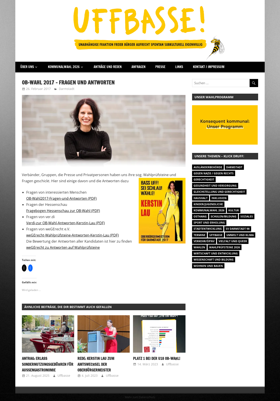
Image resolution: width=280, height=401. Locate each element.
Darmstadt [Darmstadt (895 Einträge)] (234, 167)
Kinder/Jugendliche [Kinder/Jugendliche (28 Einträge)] (208, 204)
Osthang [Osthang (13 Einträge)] (200, 216)
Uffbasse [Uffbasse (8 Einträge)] (215, 235)
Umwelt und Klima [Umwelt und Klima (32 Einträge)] (240, 235)
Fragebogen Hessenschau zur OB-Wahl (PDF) (63, 210)
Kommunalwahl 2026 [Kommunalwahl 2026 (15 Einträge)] (209, 210)
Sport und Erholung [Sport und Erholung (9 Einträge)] (209, 222)
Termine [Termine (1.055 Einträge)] (199, 235)
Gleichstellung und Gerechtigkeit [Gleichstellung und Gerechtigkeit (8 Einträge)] (219, 192)
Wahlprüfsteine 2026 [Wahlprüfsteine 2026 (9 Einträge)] (224, 247)
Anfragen (138, 67)
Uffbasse (64, 375)
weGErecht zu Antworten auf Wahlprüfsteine (63, 247)
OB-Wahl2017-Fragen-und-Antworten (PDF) (61, 198)
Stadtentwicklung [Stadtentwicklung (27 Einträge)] (208, 229)
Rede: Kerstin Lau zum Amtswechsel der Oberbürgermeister (95, 364)
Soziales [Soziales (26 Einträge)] (246, 216)
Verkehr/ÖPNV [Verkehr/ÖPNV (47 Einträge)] (204, 241)
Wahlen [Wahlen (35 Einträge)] (199, 247)
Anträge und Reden (108, 67)
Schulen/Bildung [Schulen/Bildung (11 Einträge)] (223, 216)
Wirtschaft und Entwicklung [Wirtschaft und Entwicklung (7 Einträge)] (216, 253)
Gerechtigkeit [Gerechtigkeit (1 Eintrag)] (204, 179)
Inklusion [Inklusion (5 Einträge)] (219, 198)
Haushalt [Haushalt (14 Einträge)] (201, 198)
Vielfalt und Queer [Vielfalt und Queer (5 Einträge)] (233, 241)
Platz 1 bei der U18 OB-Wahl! (155, 358)
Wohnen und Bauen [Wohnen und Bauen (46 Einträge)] (208, 266)
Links (179, 67)
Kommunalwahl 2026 (64, 67)
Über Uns (27, 67)
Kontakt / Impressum (208, 67)
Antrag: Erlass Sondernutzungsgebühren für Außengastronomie (46, 364)
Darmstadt (66, 89)
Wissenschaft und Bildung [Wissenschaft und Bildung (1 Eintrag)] (214, 259)
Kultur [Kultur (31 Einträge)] (233, 210)
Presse (160, 67)
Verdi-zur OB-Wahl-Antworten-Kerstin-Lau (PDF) (65, 223)
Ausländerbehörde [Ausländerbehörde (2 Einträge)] (208, 167)
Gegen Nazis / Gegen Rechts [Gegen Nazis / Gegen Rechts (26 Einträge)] (214, 173)
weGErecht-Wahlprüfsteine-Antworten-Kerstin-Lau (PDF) (72, 235)
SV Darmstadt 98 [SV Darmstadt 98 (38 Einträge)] (238, 229)
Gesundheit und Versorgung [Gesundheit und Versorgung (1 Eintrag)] (215, 185)
